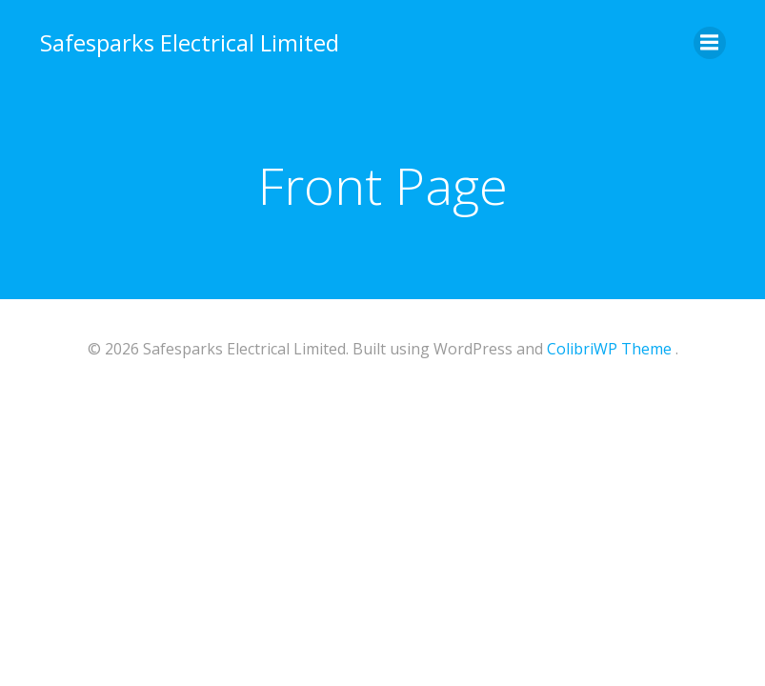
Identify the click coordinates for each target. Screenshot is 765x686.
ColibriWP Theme (609, 348)
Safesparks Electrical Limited (189, 42)
